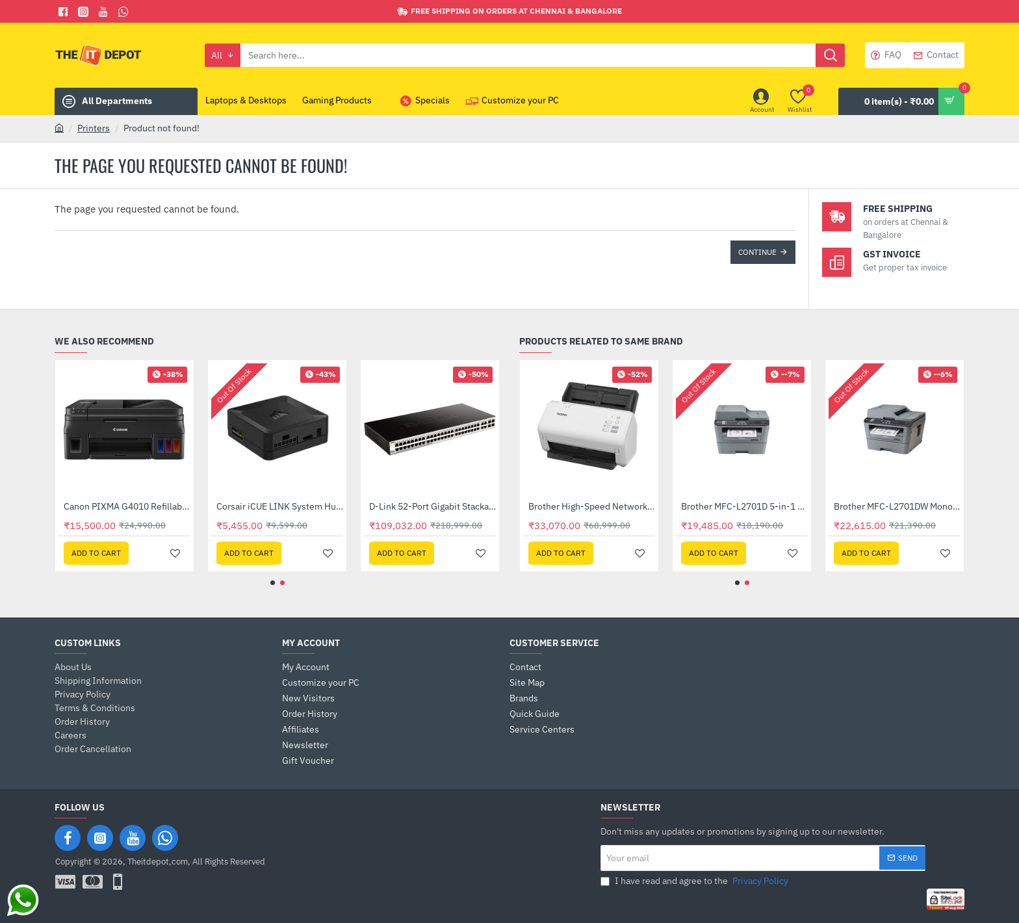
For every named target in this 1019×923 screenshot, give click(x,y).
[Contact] (935, 55)
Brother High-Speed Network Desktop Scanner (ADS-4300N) (897, 506)
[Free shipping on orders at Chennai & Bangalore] (509, 11)
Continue (757, 252)
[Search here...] (830, 55)
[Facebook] (65, 11)
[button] (96, 553)
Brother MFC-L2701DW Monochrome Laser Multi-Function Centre (279, 506)
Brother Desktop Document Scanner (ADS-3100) (744, 506)
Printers (93, 128)
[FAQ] (886, 55)
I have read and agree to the (695, 881)
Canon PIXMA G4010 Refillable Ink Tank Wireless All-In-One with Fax (432, 506)
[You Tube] (105, 11)
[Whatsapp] (125, 11)
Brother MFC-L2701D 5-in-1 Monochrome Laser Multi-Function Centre (127, 506)
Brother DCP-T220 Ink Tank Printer (591, 506)
